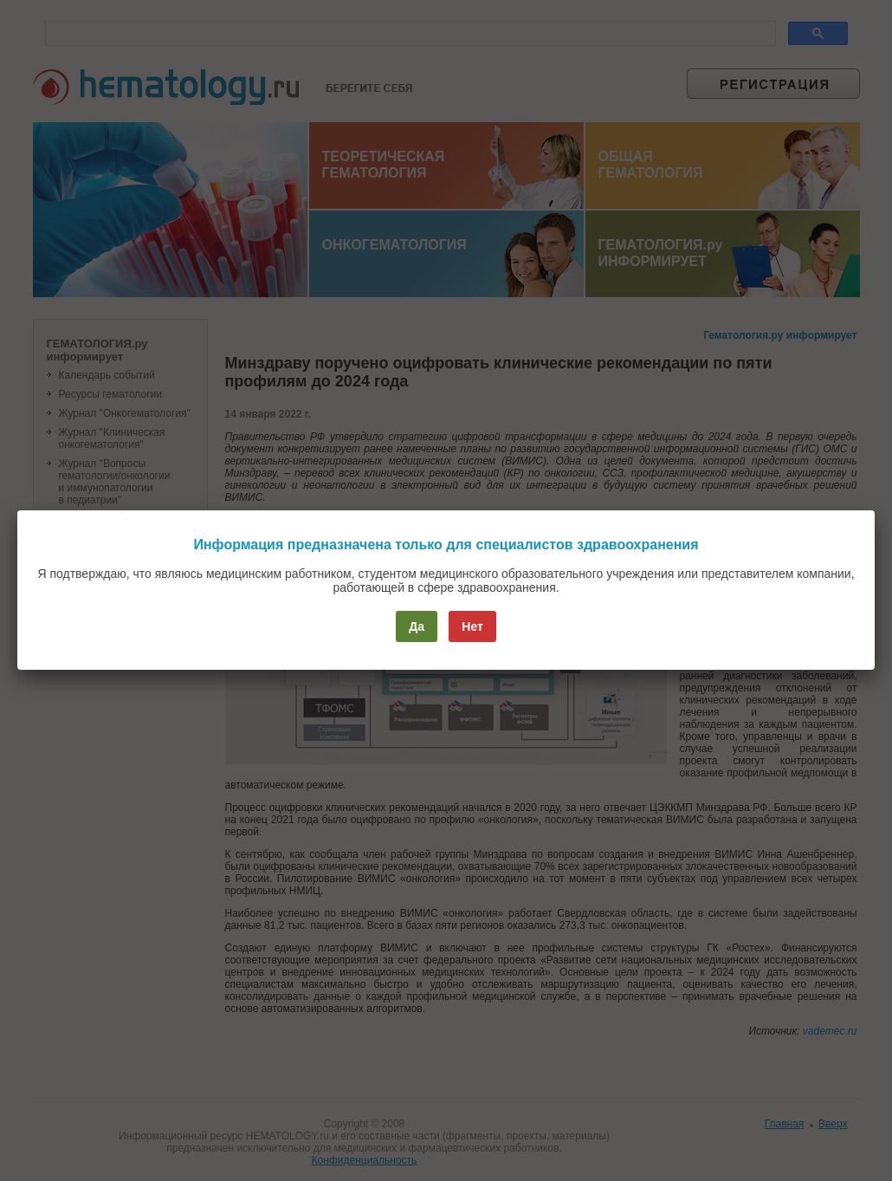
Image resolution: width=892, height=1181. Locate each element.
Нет (472, 626)
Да (416, 626)
